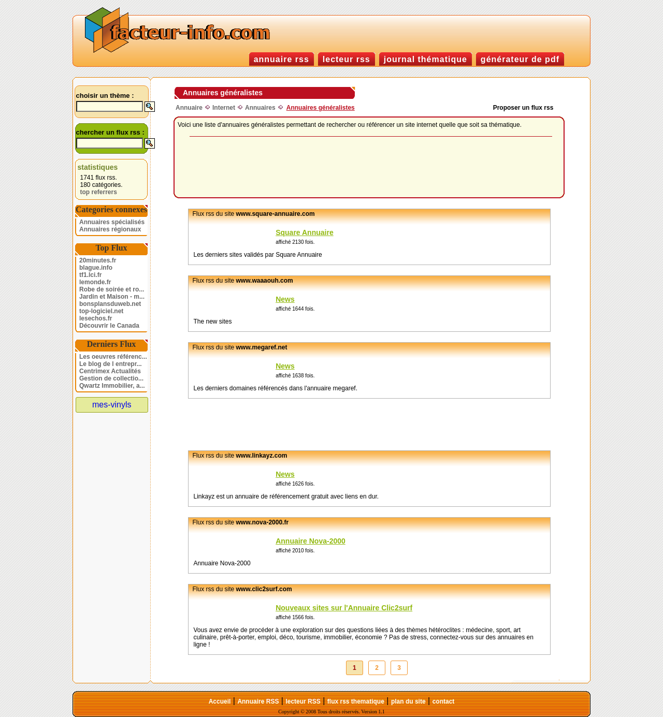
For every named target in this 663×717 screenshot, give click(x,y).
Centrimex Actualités (110, 371)
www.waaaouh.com (264, 280)
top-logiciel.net (101, 311)
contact (444, 701)
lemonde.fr (95, 282)
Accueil (220, 701)
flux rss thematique (355, 701)
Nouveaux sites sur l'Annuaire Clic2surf (344, 608)
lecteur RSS (302, 701)
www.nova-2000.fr (262, 522)
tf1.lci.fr (90, 275)
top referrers (98, 192)
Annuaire (189, 107)
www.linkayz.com (261, 455)
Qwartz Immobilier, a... (112, 385)
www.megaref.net (261, 347)
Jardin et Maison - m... (112, 296)
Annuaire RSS (258, 701)
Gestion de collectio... (111, 378)
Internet (223, 107)
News (285, 299)
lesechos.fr (95, 318)
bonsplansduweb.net (110, 304)
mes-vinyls (112, 404)
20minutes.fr (97, 260)
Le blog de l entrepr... (110, 364)
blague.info (95, 267)
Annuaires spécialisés (112, 222)
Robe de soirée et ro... (111, 289)
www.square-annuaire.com (275, 213)
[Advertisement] (370, 167)
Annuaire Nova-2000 (310, 541)
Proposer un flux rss (523, 107)
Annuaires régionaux (110, 229)
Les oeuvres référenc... (113, 356)
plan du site (408, 701)
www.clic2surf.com (264, 589)
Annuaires (260, 107)
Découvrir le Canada (109, 325)
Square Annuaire (305, 232)
